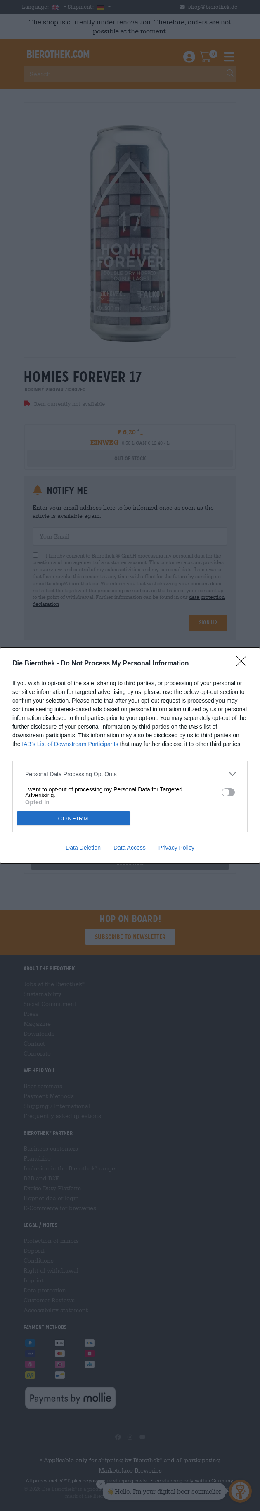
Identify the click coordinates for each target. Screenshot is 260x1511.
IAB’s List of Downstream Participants (70, 744)
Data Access (129, 847)
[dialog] (130, 755)
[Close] (244, 664)
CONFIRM (73, 818)
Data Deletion (83, 847)
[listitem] (130, 774)
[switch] (228, 792)
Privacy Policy (176, 847)
